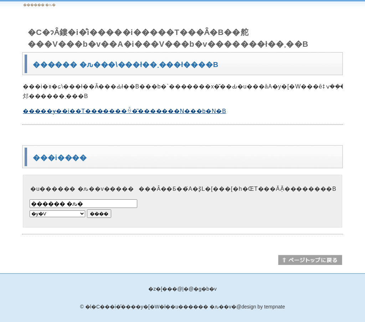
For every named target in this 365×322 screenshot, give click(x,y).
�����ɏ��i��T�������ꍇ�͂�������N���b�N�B (124, 111)
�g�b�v (205, 289)
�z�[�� (160, 289)
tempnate (274, 307)
